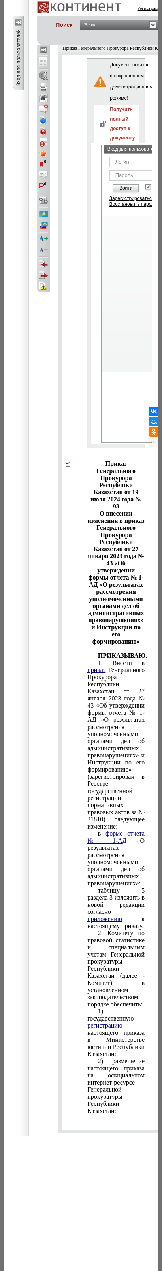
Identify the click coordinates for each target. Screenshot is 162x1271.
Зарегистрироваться (131, 198)
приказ (96, 670)
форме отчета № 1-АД (116, 837)
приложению (104, 918)
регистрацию (104, 1025)
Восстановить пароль (133, 204)
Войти (126, 188)
